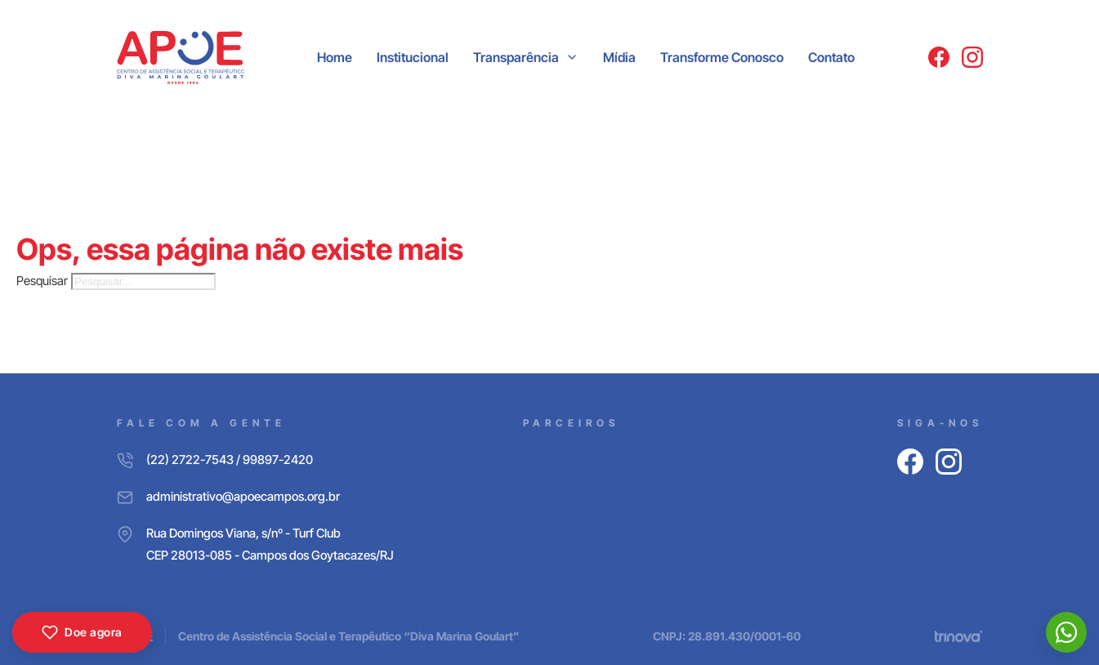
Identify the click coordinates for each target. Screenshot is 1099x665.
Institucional (413, 57)
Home (334, 57)
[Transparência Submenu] (572, 57)
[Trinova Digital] (958, 636)
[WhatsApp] (1066, 632)
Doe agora (82, 632)
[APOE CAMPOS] (181, 57)
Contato (831, 57)
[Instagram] (972, 57)
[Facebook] (938, 57)
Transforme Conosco (722, 57)
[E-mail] (255, 496)
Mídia (619, 57)
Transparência (516, 57)
